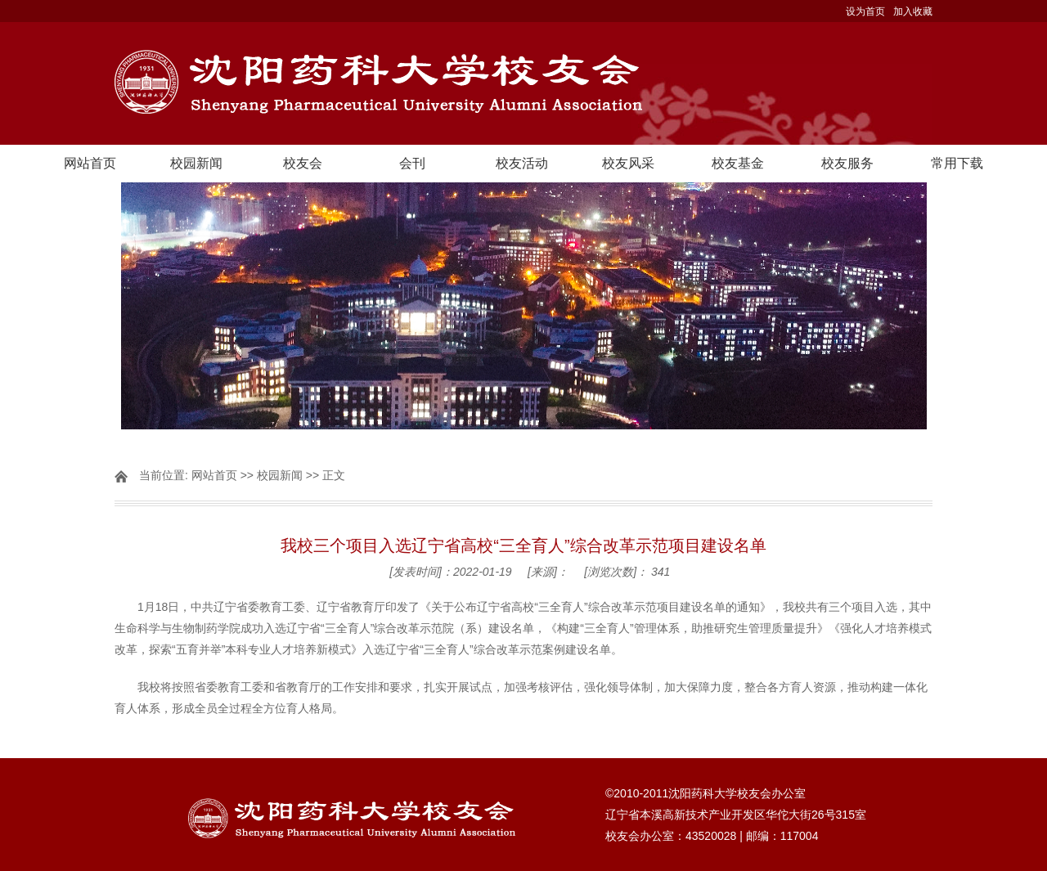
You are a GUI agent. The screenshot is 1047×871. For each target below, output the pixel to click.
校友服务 (847, 163)
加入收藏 (912, 11)
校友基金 (738, 163)
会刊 (412, 163)
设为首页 (865, 11)
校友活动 (522, 163)
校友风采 (628, 163)
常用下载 (957, 163)
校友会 (302, 163)
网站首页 (90, 163)
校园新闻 (196, 163)
